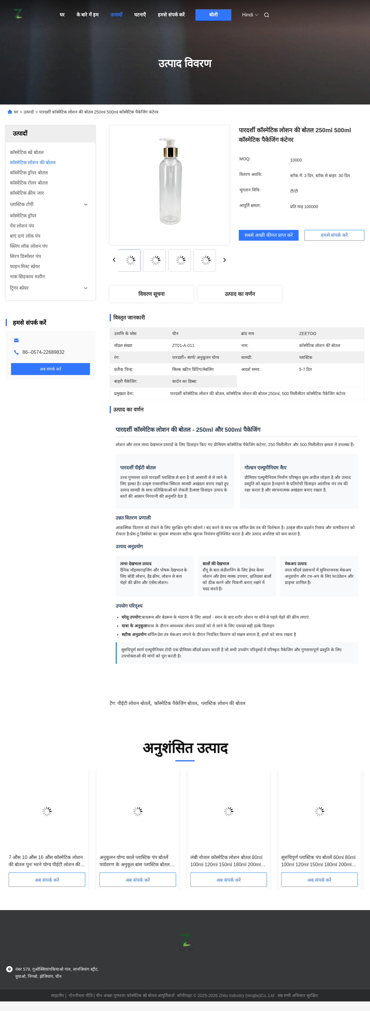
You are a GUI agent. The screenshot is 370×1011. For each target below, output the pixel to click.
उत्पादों (116, 14)
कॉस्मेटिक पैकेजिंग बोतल (175, 703)
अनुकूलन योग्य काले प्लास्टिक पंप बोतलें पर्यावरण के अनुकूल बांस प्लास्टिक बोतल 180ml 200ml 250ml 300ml (135, 861)
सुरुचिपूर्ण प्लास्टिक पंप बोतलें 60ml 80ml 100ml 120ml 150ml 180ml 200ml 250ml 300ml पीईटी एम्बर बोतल (318, 861)
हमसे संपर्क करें (171, 14)
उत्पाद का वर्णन (240, 294)
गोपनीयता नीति (81, 995)
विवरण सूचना (151, 294)
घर (62, 14)
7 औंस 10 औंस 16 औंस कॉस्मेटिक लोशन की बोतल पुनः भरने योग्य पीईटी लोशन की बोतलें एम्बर (46, 861)
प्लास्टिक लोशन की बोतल (223, 703)
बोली (213, 14)
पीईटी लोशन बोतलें (133, 703)
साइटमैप (57, 995)
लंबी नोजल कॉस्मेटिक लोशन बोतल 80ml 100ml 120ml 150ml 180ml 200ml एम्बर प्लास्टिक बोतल (226, 861)
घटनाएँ (140, 14)
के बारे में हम (88, 14)
